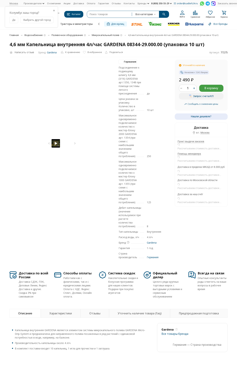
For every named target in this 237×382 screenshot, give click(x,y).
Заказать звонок (227, 3)
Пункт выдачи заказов (191, 141)
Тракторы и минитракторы (76, 24)
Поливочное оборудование (67, 35)
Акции (67, 3)
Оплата (91, 3)
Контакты (129, 3)
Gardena (52, 52)
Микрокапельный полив (105, 35)
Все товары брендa (174, 334)
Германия (152, 257)
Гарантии (103, 3)
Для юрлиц (115, 24)
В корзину (211, 88)
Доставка (78, 3)
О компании (54, 3)
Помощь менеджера (189, 153)
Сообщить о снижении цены (201, 104)
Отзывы (116, 3)
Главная (14, 35)
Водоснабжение (34, 35)
